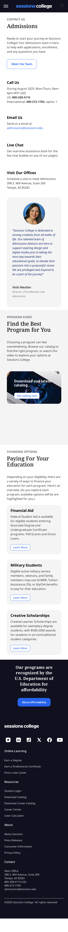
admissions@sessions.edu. (25, 128)
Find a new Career (15, 772)
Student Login (12, 791)
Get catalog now (27, 395)
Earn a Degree (13, 760)
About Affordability (34, 702)
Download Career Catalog (19, 803)
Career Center (12, 809)
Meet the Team (21, 64)
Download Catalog (15, 797)
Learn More (20, 547)
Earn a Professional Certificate (22, 766)
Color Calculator (14, 815)
